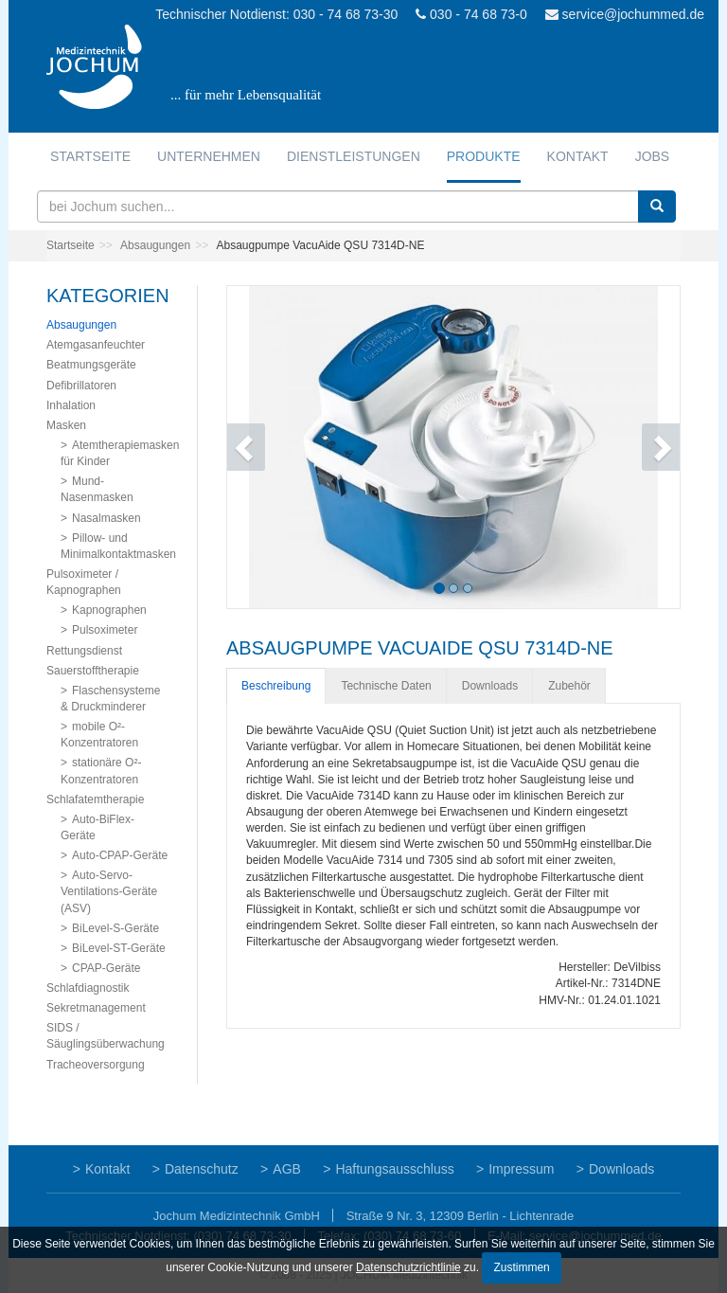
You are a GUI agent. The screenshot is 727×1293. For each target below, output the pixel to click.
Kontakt (578, 156)
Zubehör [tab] (569, 685)
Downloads (621, 1168)
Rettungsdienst (84, 650)
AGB (287, 1168)
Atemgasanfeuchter (95, 344)
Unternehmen (208, 156)
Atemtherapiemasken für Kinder (120, 453)
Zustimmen (521, 1267)
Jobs (652, 156)
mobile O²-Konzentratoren (99, 734)
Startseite (90, 156)
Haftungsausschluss (394, 1168)
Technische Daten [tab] (386, 685)
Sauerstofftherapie (92, 670)
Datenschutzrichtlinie (408, 1267)
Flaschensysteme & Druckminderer (110, 698)
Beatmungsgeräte (91, 364)
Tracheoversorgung (95, 1064)
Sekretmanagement (96, 1008)
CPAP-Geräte (106, 968)
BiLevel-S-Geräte (115, 928)
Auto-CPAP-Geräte (120, 855)
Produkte (484, 156)
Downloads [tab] (490, 685)
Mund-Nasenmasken (97, 489)
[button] (261, 447)
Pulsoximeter (104, 630)
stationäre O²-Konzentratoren (101, 770)
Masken (66, 425)
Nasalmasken (106, 518)
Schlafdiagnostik (87, 988)
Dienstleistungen (353, 156)
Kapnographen (109, 610)
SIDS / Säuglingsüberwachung (105, 1036)
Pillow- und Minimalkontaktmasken (118, 546)
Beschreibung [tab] (275, 685)
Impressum (521, 1168)
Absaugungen (155, 245)
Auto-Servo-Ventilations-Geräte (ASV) (109, 891)
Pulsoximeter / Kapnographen (83, 582)
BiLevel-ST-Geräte (119, 948)
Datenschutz (202, 1168)
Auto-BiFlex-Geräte (97, 827)
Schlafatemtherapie (95, 799)
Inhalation (71, 405)
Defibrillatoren (81, 385)
